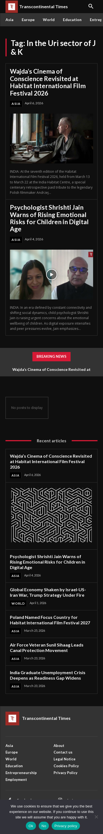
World (18, 603)
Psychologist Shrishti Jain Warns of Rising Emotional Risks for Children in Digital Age (49, 218)
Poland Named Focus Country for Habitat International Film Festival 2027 (50, 619)
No (43, 826)
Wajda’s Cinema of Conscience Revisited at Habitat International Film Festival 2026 (48, 82)
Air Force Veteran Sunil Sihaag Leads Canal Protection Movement (46, 647)
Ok (31, 826)
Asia (16, 104)
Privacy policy (65, 826)
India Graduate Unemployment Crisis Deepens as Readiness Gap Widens (47, 675)
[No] (96, 816)
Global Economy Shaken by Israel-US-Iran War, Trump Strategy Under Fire (48, 592)
